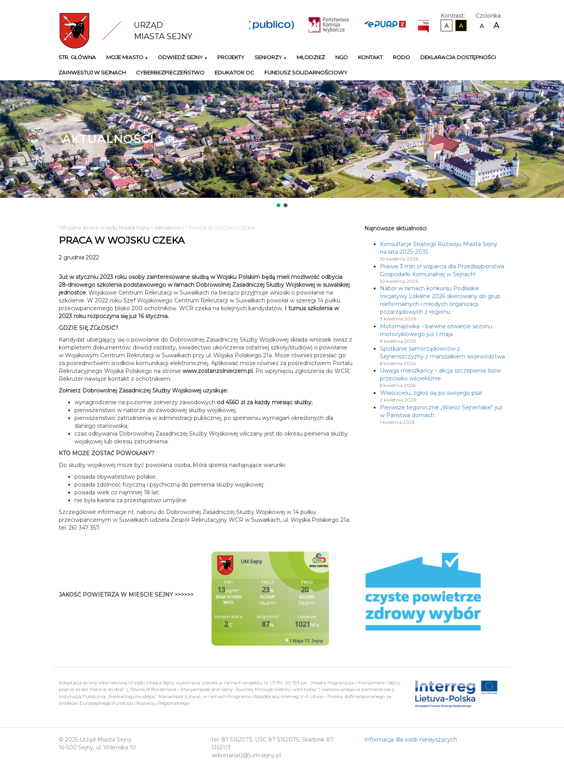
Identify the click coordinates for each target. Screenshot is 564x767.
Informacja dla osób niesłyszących (410, 739)
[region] (282, 144)
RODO (401, 57)
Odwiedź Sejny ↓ (182, 57)
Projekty (230, 57)
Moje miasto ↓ (127, 57)
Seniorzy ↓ (270, 57)
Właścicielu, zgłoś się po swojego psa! (431, 392)
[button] (278, 205)
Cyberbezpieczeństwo (170, 72)
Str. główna (77, 57)
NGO (341, 57)
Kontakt (370, 57)
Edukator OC (234, 72)
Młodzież (310, 57)
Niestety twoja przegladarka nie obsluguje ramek (290, 599)
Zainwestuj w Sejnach (92, 72)
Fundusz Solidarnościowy (305, 72)
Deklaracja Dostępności (458, 57)
